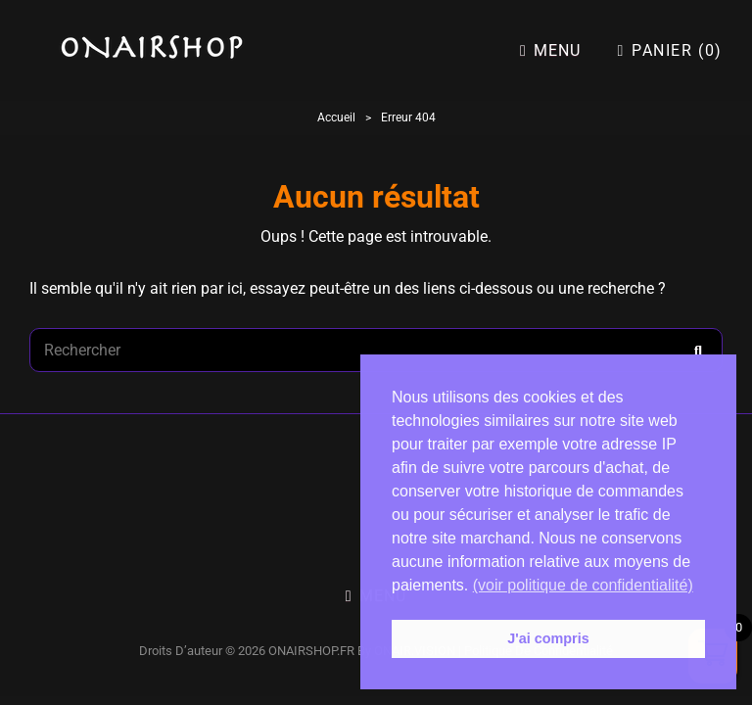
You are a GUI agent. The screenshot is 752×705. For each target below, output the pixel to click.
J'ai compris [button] (547, 638)
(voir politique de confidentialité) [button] (583, 585)
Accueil (336, 117)
